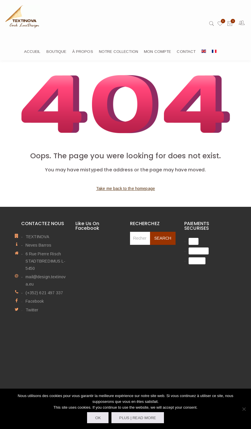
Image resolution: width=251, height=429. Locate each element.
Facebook (35, 301)
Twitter (32, 310)
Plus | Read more (137, 418)
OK (98, 418)
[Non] (244, 409)
